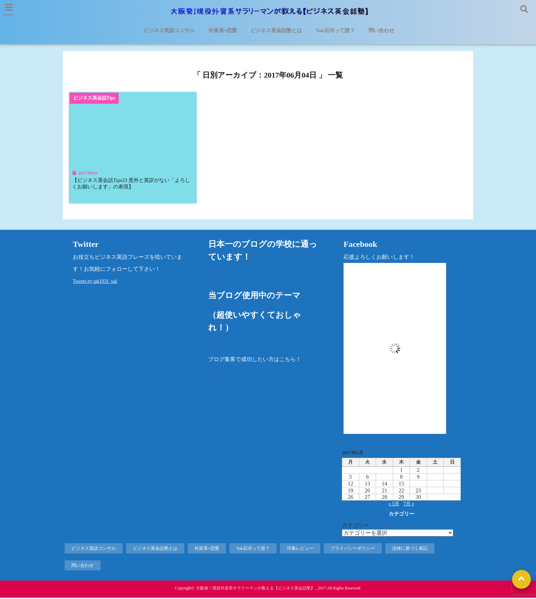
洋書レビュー (300, 549)
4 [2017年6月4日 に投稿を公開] (452, 471)
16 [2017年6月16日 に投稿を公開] (418, 485)
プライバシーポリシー (353, 549)
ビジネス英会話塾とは (276, 31)
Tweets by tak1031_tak (95, 282)
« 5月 (394, 505)
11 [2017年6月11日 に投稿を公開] (452, 478)
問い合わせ (381, 31)
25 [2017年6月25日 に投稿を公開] (452, 491)
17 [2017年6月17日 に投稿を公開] (435, 485)
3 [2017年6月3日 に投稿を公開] (435, 471)
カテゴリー (355, 527)
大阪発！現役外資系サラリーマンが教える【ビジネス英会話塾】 (255, 589)
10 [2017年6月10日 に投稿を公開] (435, 478)
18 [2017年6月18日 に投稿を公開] (452, 485)
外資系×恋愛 (223, 31)
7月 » (408, 505)
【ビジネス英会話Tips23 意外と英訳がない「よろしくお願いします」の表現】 (130, 184)
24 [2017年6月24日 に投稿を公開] (435, 491)
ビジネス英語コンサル (169, 31)
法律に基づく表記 (410, 549)
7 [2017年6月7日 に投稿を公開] (384, 478)
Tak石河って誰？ (335, 31)
